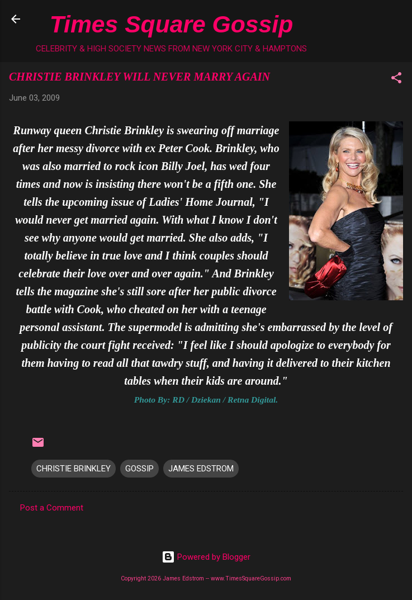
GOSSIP (139, 469)
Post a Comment (51, 508)
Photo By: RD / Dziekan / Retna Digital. (206, 399)
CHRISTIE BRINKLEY (73, 469)
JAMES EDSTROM (201, 469)
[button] (396, 79)
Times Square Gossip (171, 24)
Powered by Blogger (206, 557)
